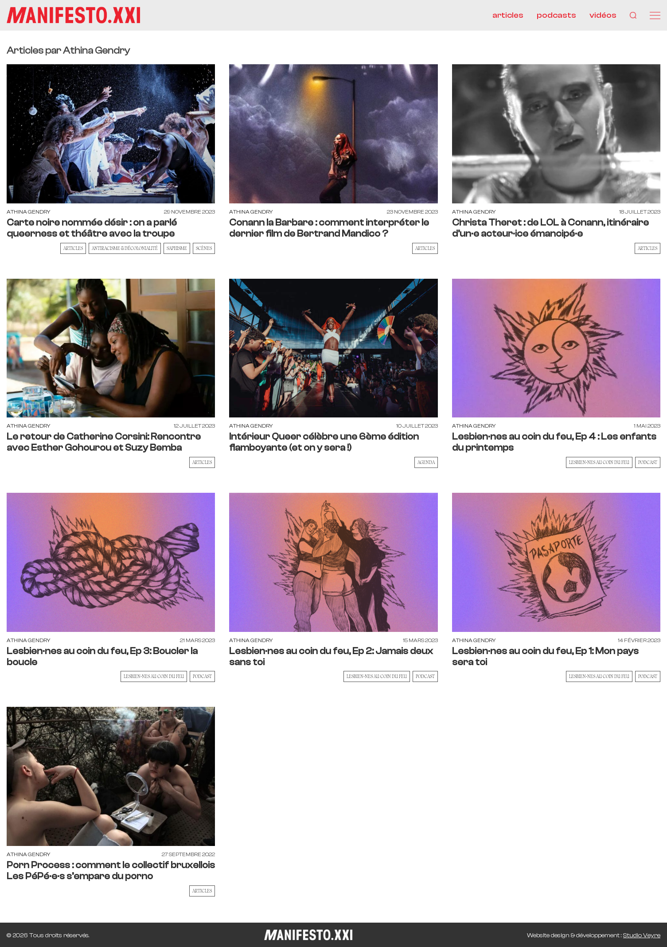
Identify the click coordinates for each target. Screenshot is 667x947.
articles (507, 15)
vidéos (602, 15)
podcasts (556, 15)
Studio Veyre (641, 935)
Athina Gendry (28, 212)
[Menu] (655, 15)
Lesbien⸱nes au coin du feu (599, 463)
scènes (204, 249)
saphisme (177, 249)
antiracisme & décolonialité (125, 249)
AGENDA (426, 463)
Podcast (647, 463)
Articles (73, 249)
